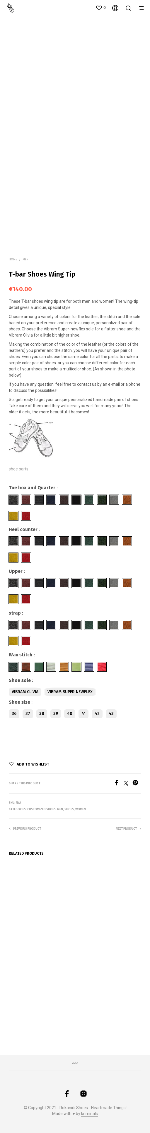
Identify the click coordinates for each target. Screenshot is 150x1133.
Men (25, 259)
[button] (100, 8)
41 (83, 713)
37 (27, 713)
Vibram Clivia (25, 691)
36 (14, 713)
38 (41, 713)
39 (55, 713)
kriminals (89, 1114)
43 (111, 713)
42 (97, 713)
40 (69, 713)
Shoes (69, 809)
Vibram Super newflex (70, 691)
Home (13, 259)
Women (80, 809)
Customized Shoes (41, 809)
